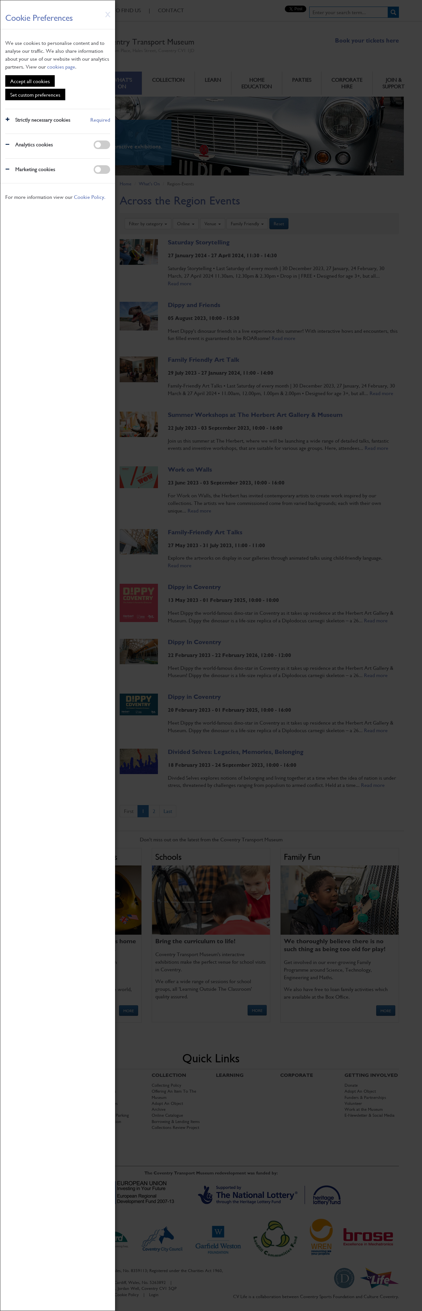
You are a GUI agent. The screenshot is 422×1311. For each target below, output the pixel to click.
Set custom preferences (35, 94)
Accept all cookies (30, 81)
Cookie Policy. (90, 197)
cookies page (61, 66)
